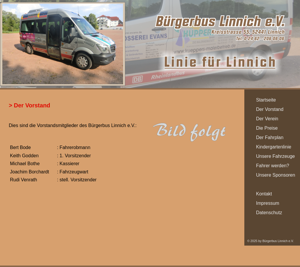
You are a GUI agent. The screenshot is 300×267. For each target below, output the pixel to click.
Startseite (266, 99)
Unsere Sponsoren (275, 175)
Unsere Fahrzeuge (275, 156)
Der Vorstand (269, 109)
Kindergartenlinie (273, 146)
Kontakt (264, 193)
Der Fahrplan (269, 137)
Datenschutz (269, 212)
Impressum (267, 203)
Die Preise (267, 128)
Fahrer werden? (272, 165)
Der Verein (267, 118)
